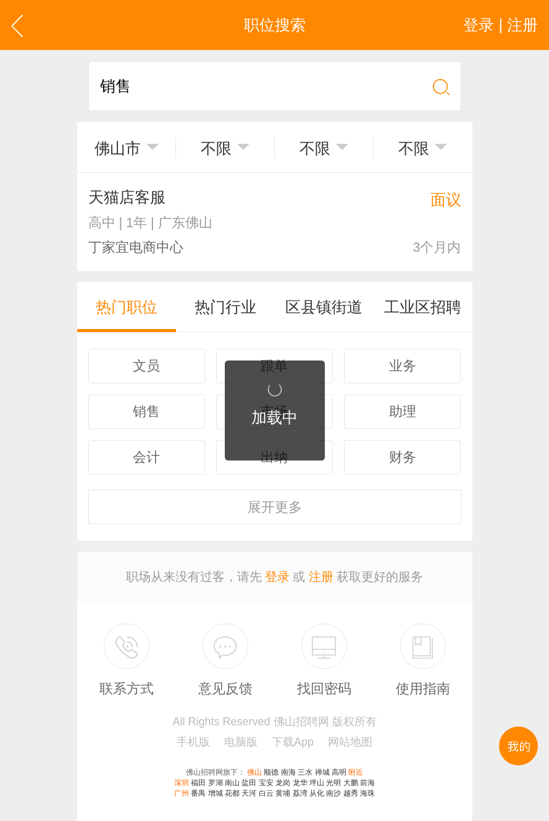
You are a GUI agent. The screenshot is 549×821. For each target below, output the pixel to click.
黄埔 (282, 793)
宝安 (266, 782)
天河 (248, 793)
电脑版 (241, 742)
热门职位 (126, 306)
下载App (293, 742)
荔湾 (300, 793)
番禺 (198, 793)
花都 (232, 793)
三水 (305, 772)
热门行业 (225, 306)
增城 (215, 793)
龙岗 (282, 782)
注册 (321, 576)
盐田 (248, 782)
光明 (333, 782)
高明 (339, 772)
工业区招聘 (422, 306)
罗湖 (215, 782)
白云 (266, 793)
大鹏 (350, 782)
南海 (288, 772)
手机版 (193, 742)
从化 (316, 793)
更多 (275, 507)
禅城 (322, 772)
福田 (198, 782)
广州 (181, 793)
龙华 (300, 782)
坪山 (316, 782)
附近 (355, 772)
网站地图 (350, 742)
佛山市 (117, 148)
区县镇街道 (324, 306)
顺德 (271, 772)
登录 (277, 576)
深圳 (181, 782)
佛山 (254, 772)
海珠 (367, 793)
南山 (232, 782)
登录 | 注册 (500, 24)
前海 (367, 782)
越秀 (350, 793)
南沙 (333, 793)
